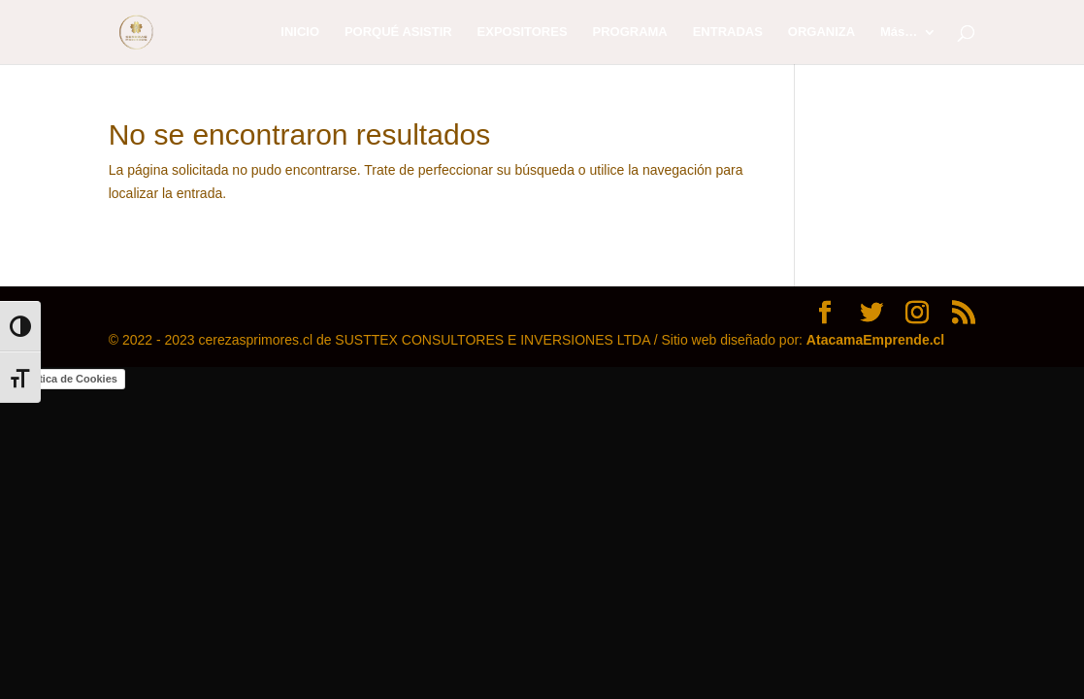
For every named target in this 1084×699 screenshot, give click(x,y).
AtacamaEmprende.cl (875, 340)
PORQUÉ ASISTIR (398, 32)
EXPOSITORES (522, 32)
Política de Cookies (68, 378)
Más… (898, 32)
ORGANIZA (821, 32)
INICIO (299, 32)
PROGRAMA (629, 32)
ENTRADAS (728, 32)
